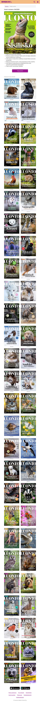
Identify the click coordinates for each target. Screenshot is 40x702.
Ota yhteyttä (21, 692)
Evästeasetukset (20, 697)
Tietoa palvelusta (12, 692)
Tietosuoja (19, 695)
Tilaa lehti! (20, 71)
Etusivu (6, 6)
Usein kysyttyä (12, 695)
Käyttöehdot (28, 692)
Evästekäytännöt (27, 695)
